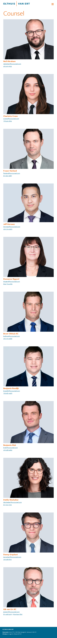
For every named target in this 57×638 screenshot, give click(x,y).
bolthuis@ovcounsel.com (11, 336)
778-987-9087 (7, 393)
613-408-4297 (7, 614)
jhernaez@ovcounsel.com (11, 226)
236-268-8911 (7, 559)
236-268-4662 (7, 450)
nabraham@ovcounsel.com (12, 64)
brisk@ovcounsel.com (10, 447)
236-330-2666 (7, 338)
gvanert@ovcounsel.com (11, 612)
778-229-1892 (7, 121)
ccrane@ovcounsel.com (11, 118)
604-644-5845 (17, 614)
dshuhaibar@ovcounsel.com (12, 502)
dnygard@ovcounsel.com (11, 281)
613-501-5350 (7, 505)
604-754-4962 (7, 284)
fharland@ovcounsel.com (11, 173)
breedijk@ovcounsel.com (11, 391)
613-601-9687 (7, 176)
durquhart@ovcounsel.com (12, 557)
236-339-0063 (7, 229)
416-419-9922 (7, 66)
